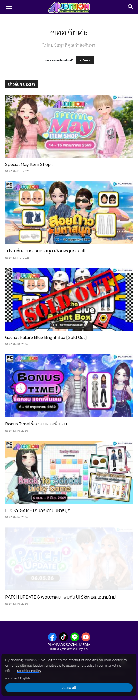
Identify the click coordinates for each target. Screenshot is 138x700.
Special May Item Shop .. (29, 164)
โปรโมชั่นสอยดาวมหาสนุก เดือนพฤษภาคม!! (45, 250)
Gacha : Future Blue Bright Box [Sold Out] (46, 337)
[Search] (131, 7)
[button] (9, 7)
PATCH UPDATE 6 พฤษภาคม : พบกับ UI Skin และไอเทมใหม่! (60, 596)
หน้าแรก (85, 60)
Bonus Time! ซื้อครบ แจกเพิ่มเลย (36, 423)
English (25, 678)
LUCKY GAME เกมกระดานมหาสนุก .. (39, 510)
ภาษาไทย (11, 678)
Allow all (69, 687)
